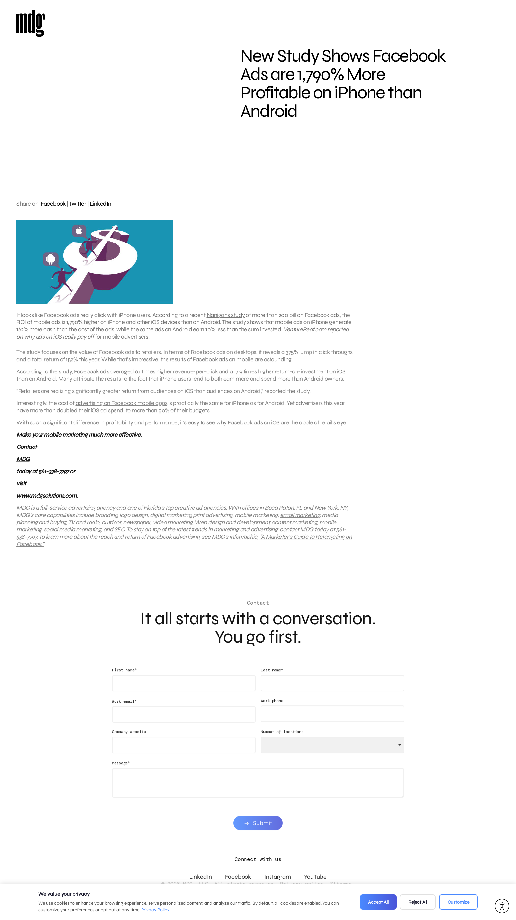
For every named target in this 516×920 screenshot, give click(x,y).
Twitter (77, 203)
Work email (124, 712)
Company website (129, 742)
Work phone (272, 711)
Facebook (53, 203)
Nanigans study (226, 315)
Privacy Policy (155, 910)
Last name (272, 680)
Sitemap (341, 884)
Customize (458, 902)
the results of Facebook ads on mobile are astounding (226, 364)
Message (121, 774)
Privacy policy (302, 884)
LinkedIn (100, 203)
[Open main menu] (491, 33)
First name (124, 680)
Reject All (417, 902)
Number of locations (282, 742)
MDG (307, 534)
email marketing (300, 520)
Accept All (378, 902)
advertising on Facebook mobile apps (122, 408)
